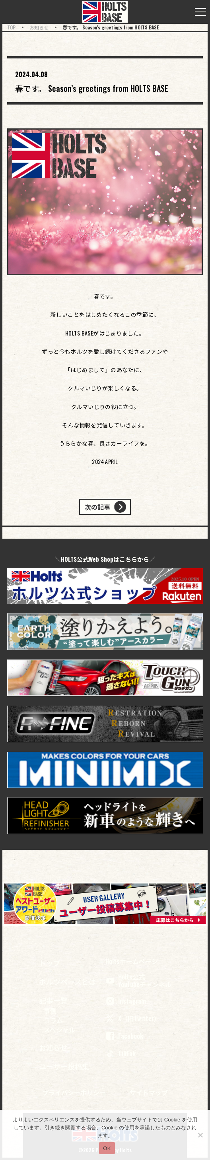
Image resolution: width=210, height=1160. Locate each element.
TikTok (120, 1053)
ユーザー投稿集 (64, 1066)
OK (107, 1148)
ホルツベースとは (67, 981)
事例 (50, 1010)
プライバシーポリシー (74, 1092)
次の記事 (97, 507)
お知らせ (53, 1047)
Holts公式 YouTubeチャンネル (138, 980)
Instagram (125, 1001)
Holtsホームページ (131, 961)
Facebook (124, 1036)
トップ (49, 963)
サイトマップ (149, 1092)
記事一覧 (53, 1000)
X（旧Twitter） (132, 1018)
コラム (53, 1020)
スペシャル (59, 1029)
